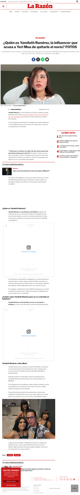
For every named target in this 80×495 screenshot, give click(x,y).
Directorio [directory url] (36, 486)
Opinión (17, 11)
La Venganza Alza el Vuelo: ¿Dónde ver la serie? (69, 146)
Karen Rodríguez (16, 109)
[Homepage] (40, 6)
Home (10, 11)
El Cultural (43, 11)
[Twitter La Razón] (38, 59)
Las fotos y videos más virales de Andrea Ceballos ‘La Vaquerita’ (68, 156)
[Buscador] (77, 1)
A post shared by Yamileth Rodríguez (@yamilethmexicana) (28, 274)
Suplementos (54, 11)
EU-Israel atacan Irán (13, 1)
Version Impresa (65, 11)
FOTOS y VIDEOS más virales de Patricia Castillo (68, 141)
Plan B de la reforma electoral (25, 1)
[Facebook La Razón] (34, 59)
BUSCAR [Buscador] (75, 488)
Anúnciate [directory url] (36, 488)
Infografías (34, 11)
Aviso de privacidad (11, 485)
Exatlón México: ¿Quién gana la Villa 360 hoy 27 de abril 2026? (69, 151)
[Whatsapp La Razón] (42, 59)
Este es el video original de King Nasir (68, 136)
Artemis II (35, 1)
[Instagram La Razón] (67, 479)
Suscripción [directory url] (36, 490)
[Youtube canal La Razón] (74, 479)
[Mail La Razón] (47, 59)
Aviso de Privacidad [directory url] (38, 492)
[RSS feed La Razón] (70, 479)
